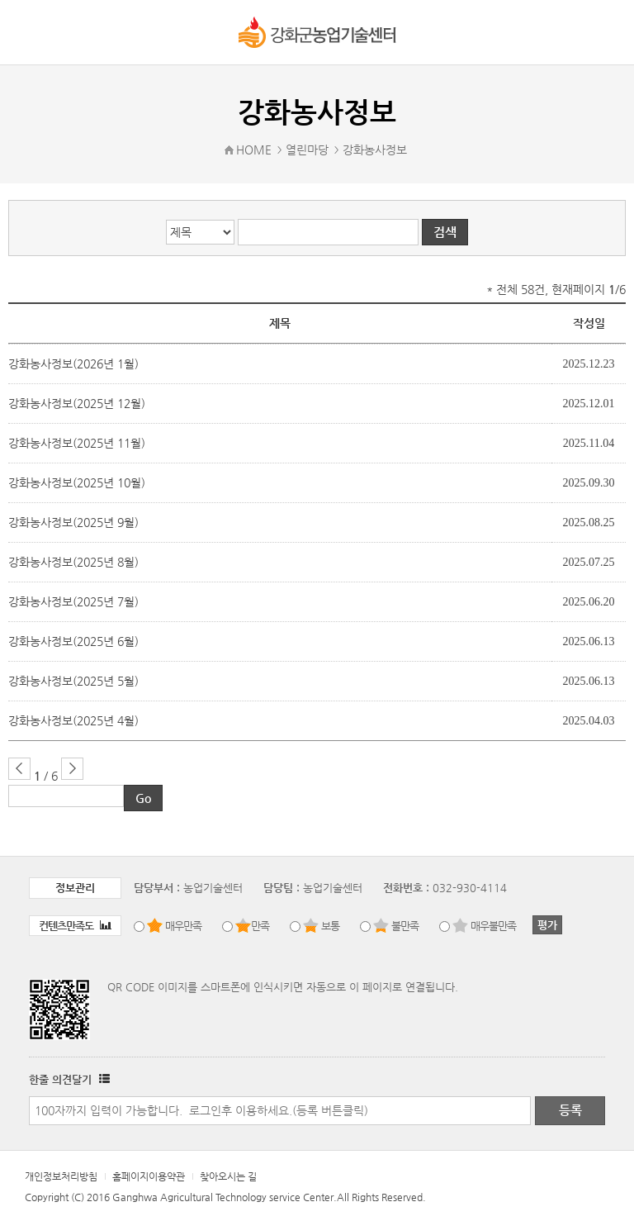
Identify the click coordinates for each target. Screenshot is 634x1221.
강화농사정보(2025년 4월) (73, 720)
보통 (330, 925)
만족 (260, 925)
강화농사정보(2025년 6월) (73, 641)
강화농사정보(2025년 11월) (76, 442)
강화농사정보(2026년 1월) (73, 363)
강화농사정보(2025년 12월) (76, 403)
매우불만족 (493, 925)
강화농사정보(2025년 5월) (73, 680)
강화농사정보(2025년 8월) (73, 561)
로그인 (606, 32)
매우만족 (183, 925)
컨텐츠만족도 (75, 925)
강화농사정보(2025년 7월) (73, 601)
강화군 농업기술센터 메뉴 (26, 31)
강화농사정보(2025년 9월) (73, 522)
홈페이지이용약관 (148, 1176)
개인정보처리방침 (61, 1176)
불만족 (405, 925)
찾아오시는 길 (228, 1176)
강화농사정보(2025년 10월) (76, 482)
